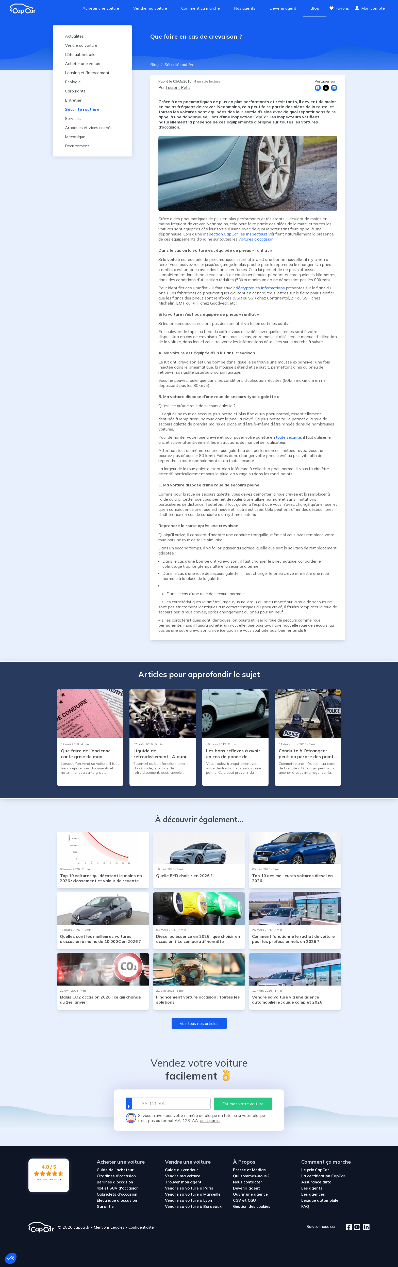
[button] (11, 1258)
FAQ (305, 1206)
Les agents (311, 1188)
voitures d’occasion (256, 239)
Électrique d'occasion (117, 1200)
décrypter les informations (260, 287)
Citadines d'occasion (116, 1176)
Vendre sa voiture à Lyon (188, 1200)
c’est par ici (210, 1120)
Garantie (105, 1206)
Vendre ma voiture (150, 8)
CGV (237, 1200)
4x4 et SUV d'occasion (118, 1188)
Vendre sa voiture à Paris (189, 1188)
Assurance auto (316, 1182)
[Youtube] (356, 1227)
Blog (314, 8)
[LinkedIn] (365, 1227)
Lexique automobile (319, 1200)
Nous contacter (247, 1182)
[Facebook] (349, 1227)
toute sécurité (288, 437)
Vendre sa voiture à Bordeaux (193, 1206)
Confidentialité (141, 1227)
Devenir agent (283, 8)
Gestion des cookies (251, 1206)
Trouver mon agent (183, 1182)
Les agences (313, 1194)
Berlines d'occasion (115, 1182)
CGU (252, 1200)
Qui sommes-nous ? (251, 1176)
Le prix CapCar (315, 1169)
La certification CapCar (323, 1176)
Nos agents (244, 8)
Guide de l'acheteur (115, 1169)
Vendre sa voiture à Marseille (193, 1194)
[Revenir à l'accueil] (25, 9)
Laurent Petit (178, 87)
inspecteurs (257, 233)
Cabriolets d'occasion (117, 1194)
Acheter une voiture (100, 8)
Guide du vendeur (181, 1169)
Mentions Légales (109, 1227)
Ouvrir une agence (250, 1194)
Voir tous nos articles (199, 1023)
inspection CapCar (220, 233)
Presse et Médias (249, 1169)
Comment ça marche (200, 8)
